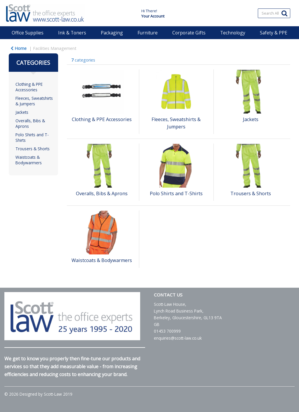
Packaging (112, 32)
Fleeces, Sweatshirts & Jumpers (34, 101)
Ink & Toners (72, 32)
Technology (232, 32)
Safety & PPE (273, 32)
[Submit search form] (284, 13)
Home (19, 48)
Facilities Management (55, 48)
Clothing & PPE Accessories (29, 86)
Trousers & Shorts (32, 148)
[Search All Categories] (274, 13)
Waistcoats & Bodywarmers (28, 159)
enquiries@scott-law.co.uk (178, 338)
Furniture (148, 32)
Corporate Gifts (189, 32)
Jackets (21, 112)
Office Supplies (28, 32)
